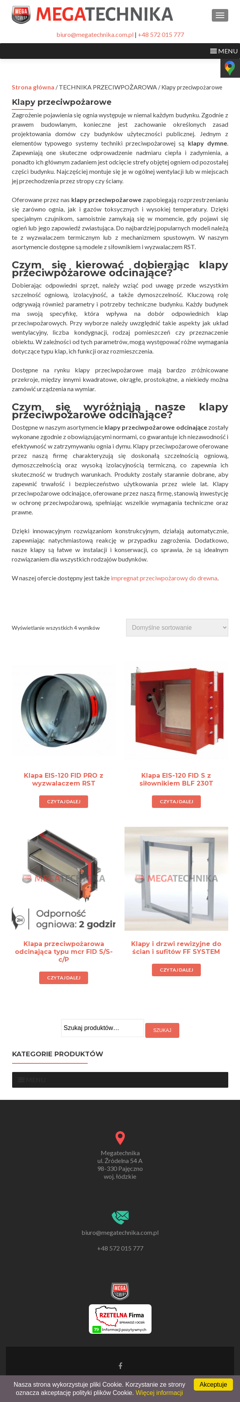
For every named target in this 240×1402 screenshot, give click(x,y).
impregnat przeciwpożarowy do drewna (164, 578)
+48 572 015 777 (161, 34)
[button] (228, 51)
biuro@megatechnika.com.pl (95, 34)
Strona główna (33, 87)
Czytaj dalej (63, 801)
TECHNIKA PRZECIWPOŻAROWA (108, 87)
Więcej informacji (159, 1392)
